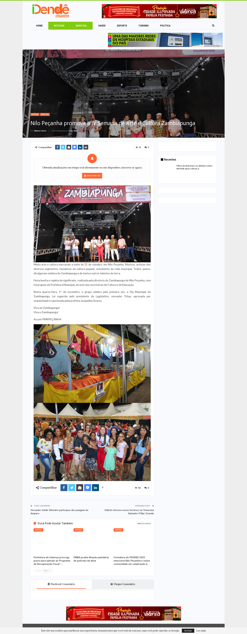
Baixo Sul (81, 25)
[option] (187, 170)
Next (47, 571)
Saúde (102, 25)
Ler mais (201, 631)
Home (39, 25)
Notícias (59, 25)
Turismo (143, 25)
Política (165, 25)
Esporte (122, 25)
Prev (38, 571)
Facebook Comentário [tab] (61, 584)
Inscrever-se (93, 175)
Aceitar (188, 630)
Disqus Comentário (123, 584)
